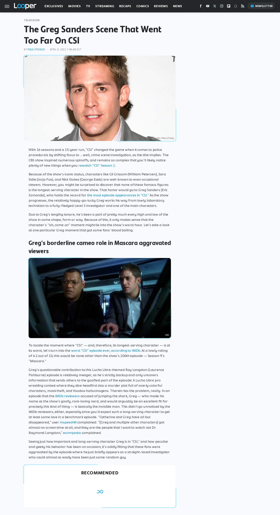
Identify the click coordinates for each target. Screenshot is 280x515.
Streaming (104, 6)
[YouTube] (208, 7)
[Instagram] (222, 7)
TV (88, 6)
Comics (142, 6)
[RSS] (243, 7)
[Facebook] (201, 7)
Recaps (125, 6)
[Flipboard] (229, 7)
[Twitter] (215, 7)
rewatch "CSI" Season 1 (96, 165)
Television (32, 20)
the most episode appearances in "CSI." (118, 195)
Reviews (161, 6)
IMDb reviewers (67, 396)
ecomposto (72, 432)
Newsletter (261, 6)
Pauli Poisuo (36, 49)
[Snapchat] (236, 7)
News (177, 6)
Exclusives (54, 6)
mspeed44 (68, 422)
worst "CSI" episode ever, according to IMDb (105, 350)
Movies (74, 6)
